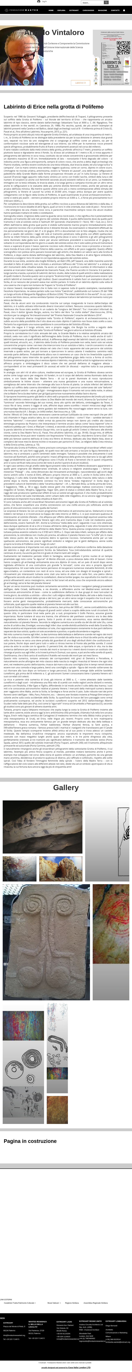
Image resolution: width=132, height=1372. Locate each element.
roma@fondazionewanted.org (68, 1339)
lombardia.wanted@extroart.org (118, 1342)
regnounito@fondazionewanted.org (93, 1341)
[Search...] (90, 3)
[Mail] (26, 82)
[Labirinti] (80, 83)
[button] (88, 10)
